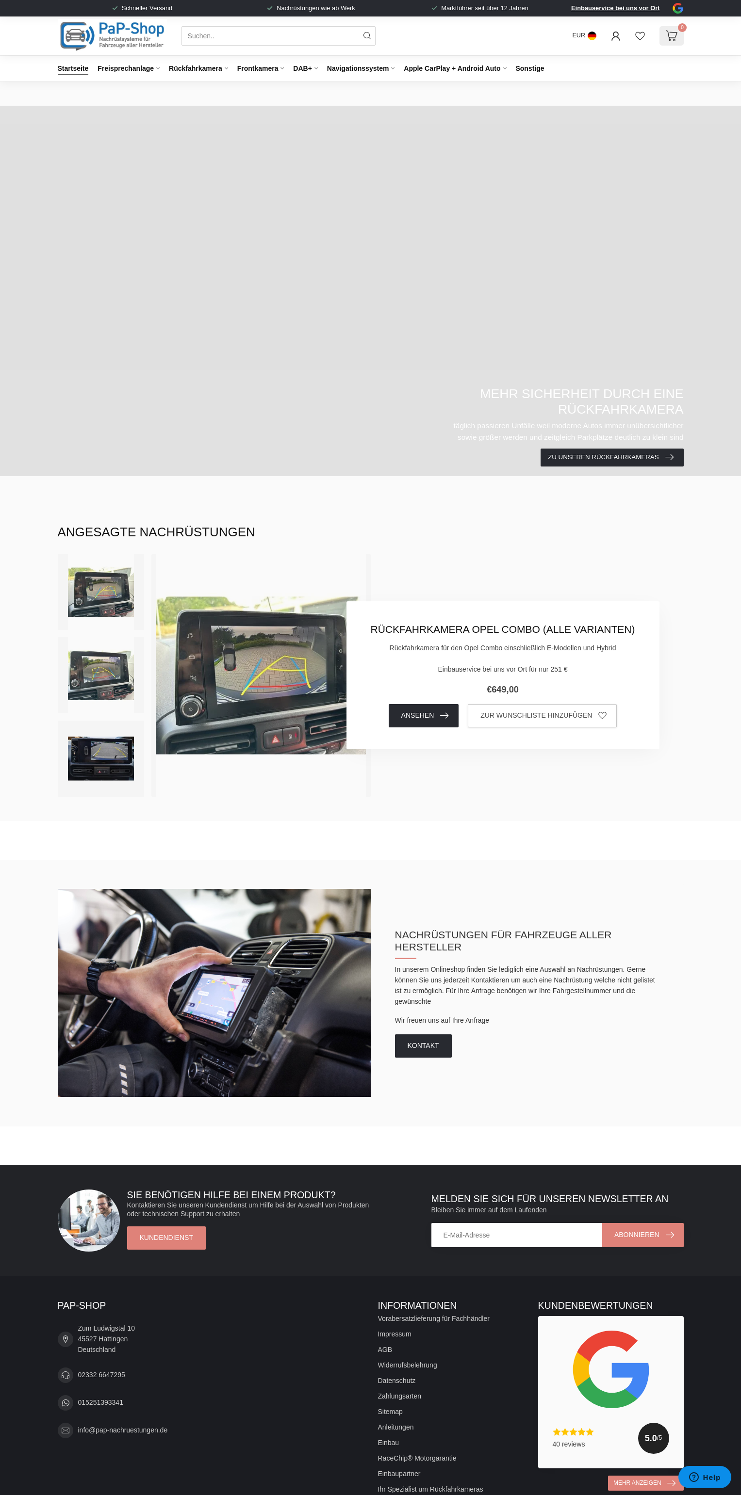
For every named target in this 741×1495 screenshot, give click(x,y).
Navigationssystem (358, 68)
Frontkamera (258, 68)
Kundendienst (166, 1237)
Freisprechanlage (126, 68)
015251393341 (100, 1402)
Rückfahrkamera (195, 68)
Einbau (388, 1443)
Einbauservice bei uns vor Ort (615, 8)
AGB (385, 1349)
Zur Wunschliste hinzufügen (543, 715)
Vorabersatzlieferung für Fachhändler (434, 1318)
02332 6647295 (101, 1375)
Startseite (73, 68)
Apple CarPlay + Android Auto (452, 68)
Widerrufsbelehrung (407, 1365)
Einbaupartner (399, 1474)
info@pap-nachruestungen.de (123, 1430)
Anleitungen (396, 1427)
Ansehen (425, 715)
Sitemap (390, 1411)
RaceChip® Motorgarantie (417, 1458)
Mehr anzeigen (644, 1483)
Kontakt (423, 1045)
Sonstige (529, 68)
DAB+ (302, 68)
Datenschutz (397, 1380)
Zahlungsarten (400, 1396)
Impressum (395, 1334)
